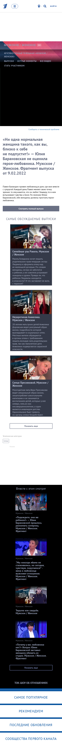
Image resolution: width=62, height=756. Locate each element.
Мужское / (20, 45)
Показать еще (31, 426)
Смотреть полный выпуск (31, 208)
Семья (6, 441)
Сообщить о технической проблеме (43, 129)
